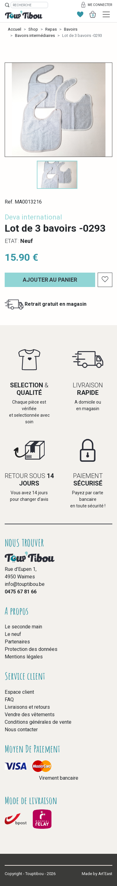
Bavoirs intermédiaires (35, 35)
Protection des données (31, 649)
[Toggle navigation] (106, 14)
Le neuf (13, 634)
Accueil (14, 29)
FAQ (9, 699)
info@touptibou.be (25, 584)
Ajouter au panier (50, 279)
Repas (51, 29)
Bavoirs (70, 29)
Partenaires (17, 642)
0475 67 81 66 (21, 592)
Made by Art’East (97, 873)
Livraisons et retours (27, 707)
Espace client (19, 692)
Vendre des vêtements (30, 714)
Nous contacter (21, 729)
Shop (33, 29)
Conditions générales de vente (38, 722)
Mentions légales (24, 657)
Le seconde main (23, 627)
